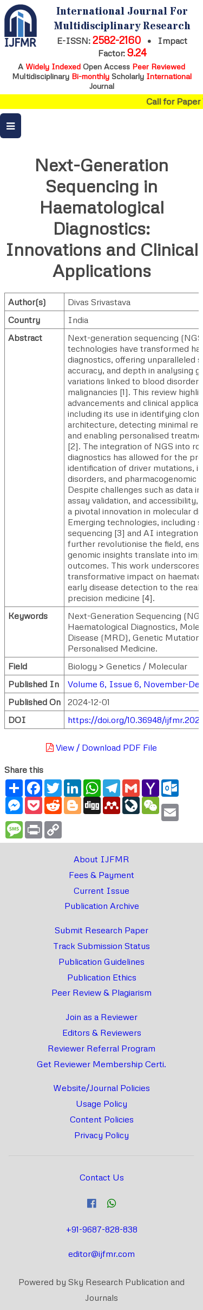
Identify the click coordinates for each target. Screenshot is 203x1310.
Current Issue (101, 890)
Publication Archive (101, 905)
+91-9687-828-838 (101, 1229)
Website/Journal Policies (101, 1087)
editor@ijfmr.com (101, 1253)
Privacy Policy (101, 1135)
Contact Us (102, 1177)
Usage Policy (101, 1103)
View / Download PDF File (101, 747)
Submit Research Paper (101, 930)
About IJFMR (101, 859)
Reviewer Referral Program (101, 1048)
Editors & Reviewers (101, 1032)
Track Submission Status (101, 945)
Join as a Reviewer (101, 1016)
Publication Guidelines (101, 961)
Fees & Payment (101, 874)
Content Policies (102, 1119)
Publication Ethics (101, 977)
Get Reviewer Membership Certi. (101, 1064)
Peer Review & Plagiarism (101, 992)
